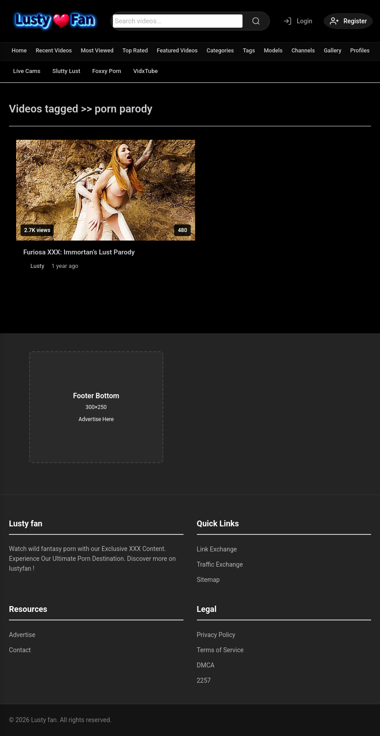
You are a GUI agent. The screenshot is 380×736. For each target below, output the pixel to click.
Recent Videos (55, 50)
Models (280, 50)
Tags (255, 50)
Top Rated (138, 50)
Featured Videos (182, 50)
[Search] (251, 21)
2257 (204, 680)
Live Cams (28, 70)
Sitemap (208, 579)
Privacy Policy (216, 634)
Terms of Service (220, 650)
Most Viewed (100, 50)
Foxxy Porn (117, 70)
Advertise (22, 634)
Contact (20, 650)
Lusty (37, 266)
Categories (226, 50)
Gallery (341, 50)
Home (19, 50)
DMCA (206, 665)
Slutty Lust (72, 70)
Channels (311, 50)
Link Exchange (217, 549)
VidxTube (160, 70)
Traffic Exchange (220, 564)
